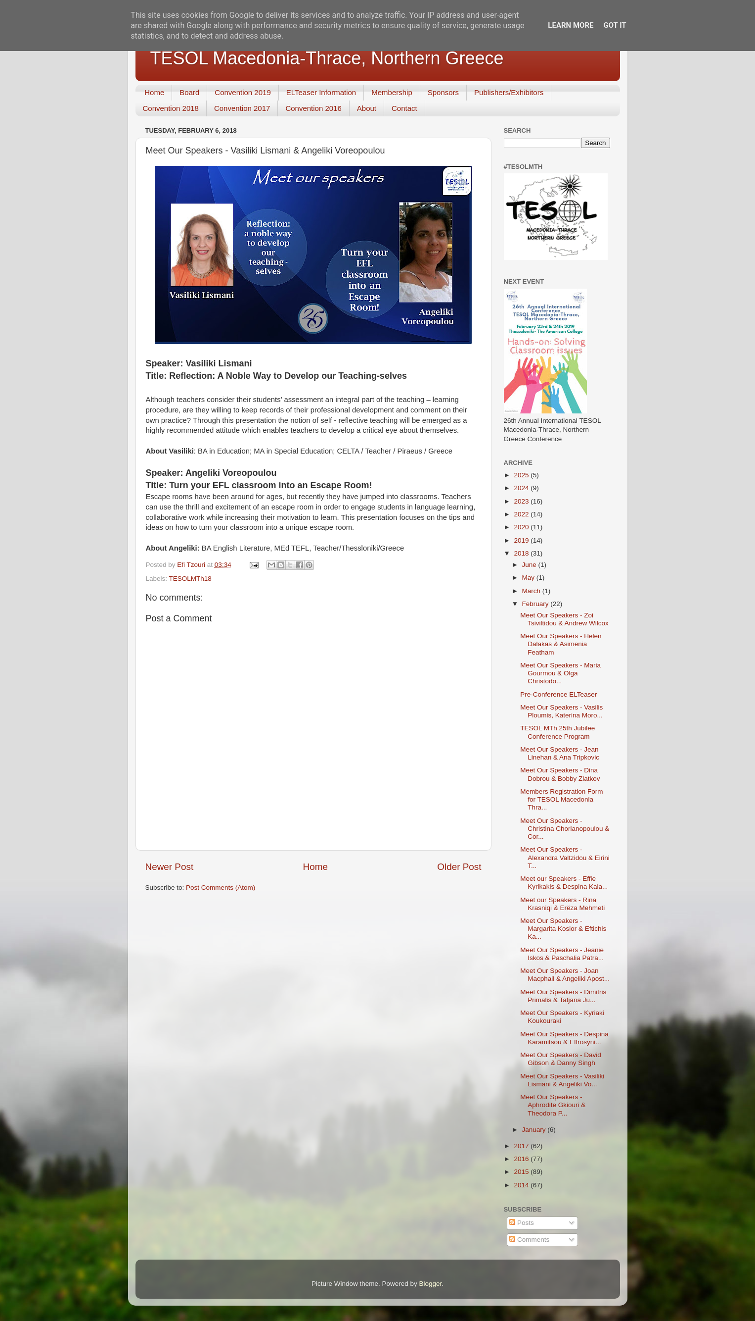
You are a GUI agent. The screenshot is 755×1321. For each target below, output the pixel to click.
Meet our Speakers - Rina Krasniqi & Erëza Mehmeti (562, 904)
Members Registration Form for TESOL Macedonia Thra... (561, 799)
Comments (529, 1239)
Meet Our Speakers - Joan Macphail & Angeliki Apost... (565, 974)
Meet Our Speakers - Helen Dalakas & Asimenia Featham (560, 644)
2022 (522, 514)
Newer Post (169, 867)
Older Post (459, 867)
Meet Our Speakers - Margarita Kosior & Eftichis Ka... (563, 928)
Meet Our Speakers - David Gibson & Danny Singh (560, 1059)
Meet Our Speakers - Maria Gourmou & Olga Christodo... (560, 673)
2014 (522, 1185)
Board (189, 92)
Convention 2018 (171, 108)
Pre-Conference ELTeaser (558, 694)
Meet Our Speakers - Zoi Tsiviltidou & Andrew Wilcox (564, 619)
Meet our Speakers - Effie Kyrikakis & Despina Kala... (564, 882)
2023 (522, 501)
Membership (391, 92)
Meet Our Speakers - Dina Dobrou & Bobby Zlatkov (560, 774)
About (366, 108)
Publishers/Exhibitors (508, 92)
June (530, 564)
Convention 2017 (242, 108)
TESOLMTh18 (190, 578)
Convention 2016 (313, 108)
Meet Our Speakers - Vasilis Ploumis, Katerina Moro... (561, 711)
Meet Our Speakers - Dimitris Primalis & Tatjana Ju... (563, 996)
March (532, 591)
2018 (522, 553)
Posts (521, 1222)
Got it (614, 25)
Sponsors (443, 92)
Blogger (430, 1283)
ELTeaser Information (321, 92)
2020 (522, 527)
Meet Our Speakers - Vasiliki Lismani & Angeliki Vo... (562, 1080)
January (535, 1129)
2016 (522, 1159)
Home (154, 92)
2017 (522, 1146)
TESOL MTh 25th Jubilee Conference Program (557, 732)
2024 (522, 488)
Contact (404, 108)
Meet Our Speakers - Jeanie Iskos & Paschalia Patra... (562, 954)
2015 (522, 1171)
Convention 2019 (242, 92)
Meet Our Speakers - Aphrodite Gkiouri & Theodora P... (552, 1105)
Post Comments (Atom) (220, 887)
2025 (522, 475)
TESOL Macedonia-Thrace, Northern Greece (327, 58)
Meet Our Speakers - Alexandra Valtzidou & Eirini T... (565, 857)
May (529, 577)
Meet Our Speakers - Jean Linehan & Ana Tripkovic (559, 753)
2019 (522, 540)
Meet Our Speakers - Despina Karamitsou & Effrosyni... (564, 1038)
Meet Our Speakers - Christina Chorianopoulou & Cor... (564, 828)
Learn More (570, 25)
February (536, 604)
